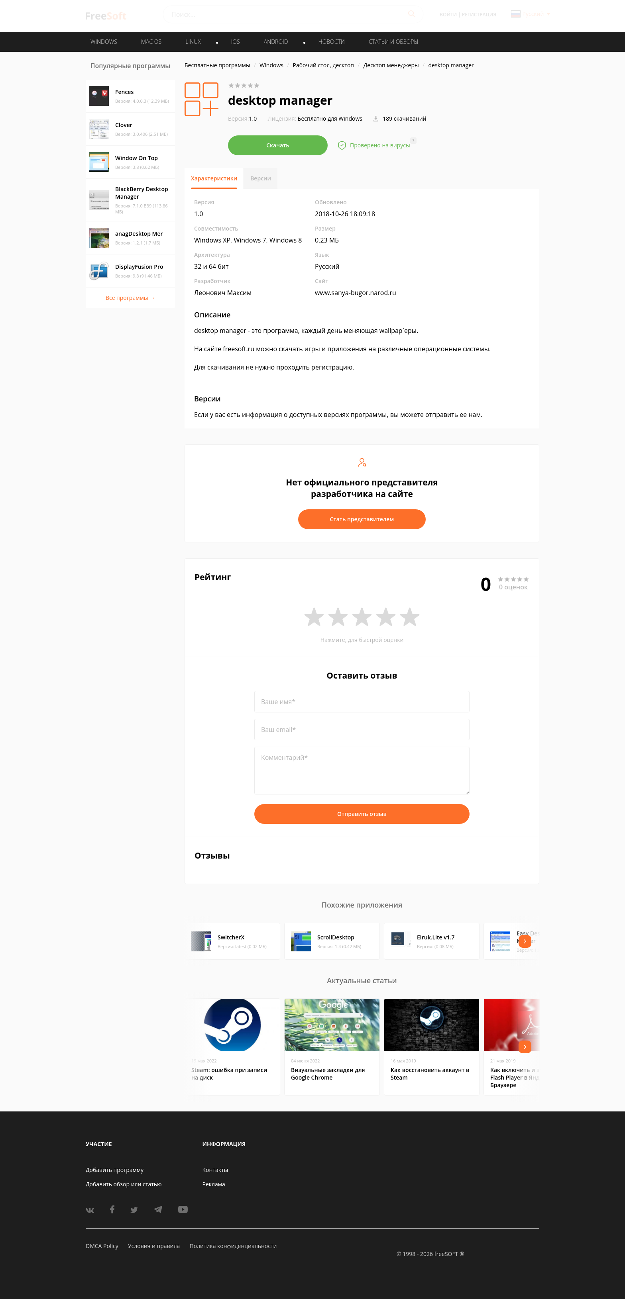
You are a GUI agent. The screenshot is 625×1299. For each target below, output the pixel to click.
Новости (331, 41)
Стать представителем (362, 519)
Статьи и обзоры (394, 41)
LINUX (192, 41)
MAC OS (151, 41)
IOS (235, 41)
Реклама (213, 1184)
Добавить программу (114, 1170)
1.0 (242, 118)
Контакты (215, 1170)
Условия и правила (154, 1246)
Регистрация (479, 14)
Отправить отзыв (362, 814)
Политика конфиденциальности (233, 1246)
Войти (448, 14)
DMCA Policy (102, 1246)
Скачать (277, 145)
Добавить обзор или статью (124, 1184)
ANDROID (276, 41)
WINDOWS (103, 41)
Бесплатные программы (217, 65)
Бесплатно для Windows (330, 118)
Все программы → (130, 297)
